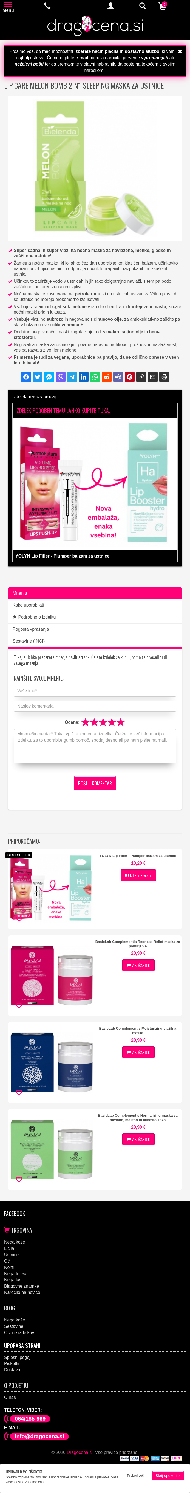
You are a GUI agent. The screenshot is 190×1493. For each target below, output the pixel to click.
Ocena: (72, 722)
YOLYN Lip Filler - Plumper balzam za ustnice (138, 856)
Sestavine (13, 1326)
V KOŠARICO (138, 965)
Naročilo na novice (22, 1292)
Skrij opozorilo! (168, 1475)
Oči (7, 1261)
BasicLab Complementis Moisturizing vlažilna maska (137, 1030)
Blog (9, 1308)
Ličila (9, 1248)
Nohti (9, 1267)
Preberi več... (136, 1476)
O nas (10, 1397)
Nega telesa (15, 1273)
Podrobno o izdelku (34, 617)
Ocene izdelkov (19, 1332)
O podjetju (16, 1385)
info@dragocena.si (39, 1436)
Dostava (12, 1369)
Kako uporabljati (28, 605)
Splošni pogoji (18, 1357)
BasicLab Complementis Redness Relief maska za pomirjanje (137, 944)
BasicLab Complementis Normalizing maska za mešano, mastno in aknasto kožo (137, 1117)
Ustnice (11, 1254)
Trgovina (18, 1230)
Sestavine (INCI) (29, 641)
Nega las (12, 1279)
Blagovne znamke (21, 1286)
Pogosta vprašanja (31, 629)
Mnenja (20, 593)
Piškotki (11, 1363)
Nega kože (14, 1242)
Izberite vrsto (138, 875)
